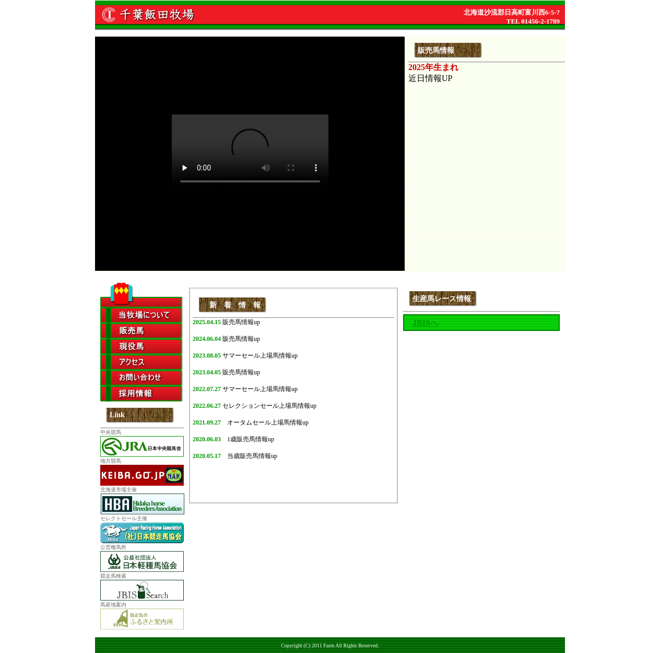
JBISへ (425, 322)
